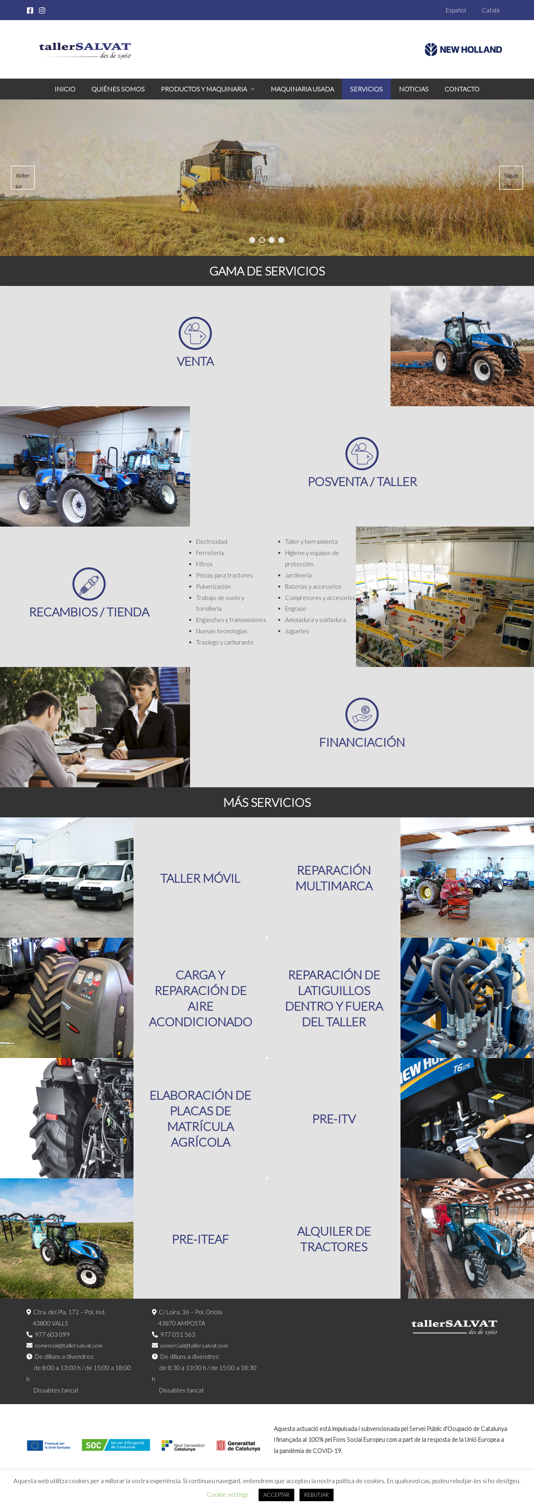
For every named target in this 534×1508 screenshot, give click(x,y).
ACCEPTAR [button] (276, 1495)
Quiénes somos (124, 89)
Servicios (363, 89)
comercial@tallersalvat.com (71, 1345)
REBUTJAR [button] (316, 1495)
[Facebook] (30, 10)
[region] (267, 177)
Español (462, 10)
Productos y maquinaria (207, 89)
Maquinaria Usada (302, 89)
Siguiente (510, 181)
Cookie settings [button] (228, 1494)
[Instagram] (42, 10)
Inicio (74, 89)
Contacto (452, 89)
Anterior (22, 181)
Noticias (407, 89)
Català (493, 10)
